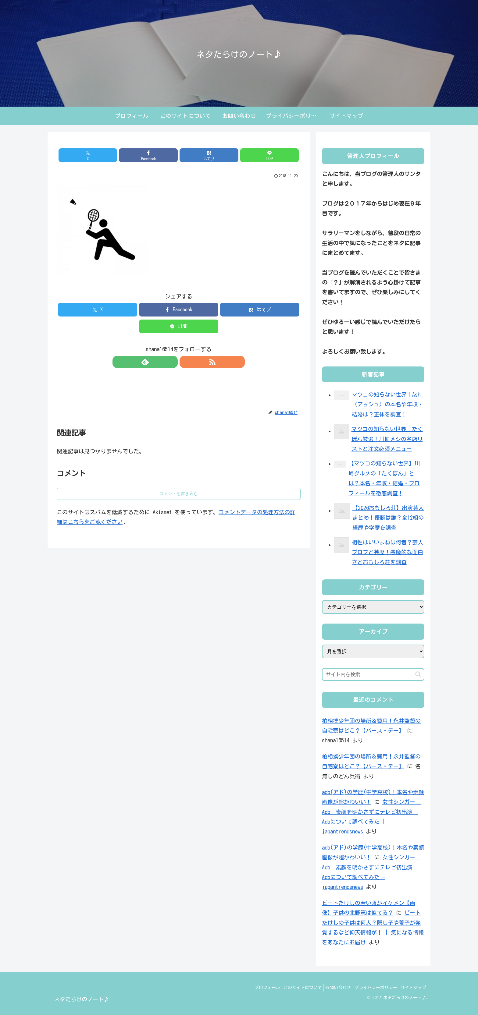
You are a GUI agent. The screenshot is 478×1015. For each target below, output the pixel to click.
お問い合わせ (331, 987)
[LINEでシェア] (240, 155)
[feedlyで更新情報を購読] (172, 362)
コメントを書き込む (178, 493)
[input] (373, 674)
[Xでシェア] (117, 155)
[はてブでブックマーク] (199, 155)
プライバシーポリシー (371, 987)
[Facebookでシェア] (158, 155)
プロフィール (254, 987)
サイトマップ (412, 987)
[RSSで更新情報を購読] (186, 362)
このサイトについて (292, 987)
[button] (418, 674)
